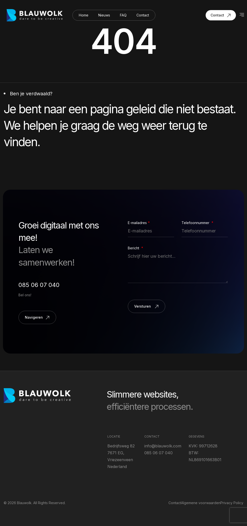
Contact (142, 15)
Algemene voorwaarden (200, 503)
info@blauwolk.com (162, 445)
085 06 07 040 (39, 284)
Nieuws (104, 15)
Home (83, 15)
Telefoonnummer (197, 222)
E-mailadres (139, 222)
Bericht (135, 248)
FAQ (123, 15)
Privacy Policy (231, 503)
